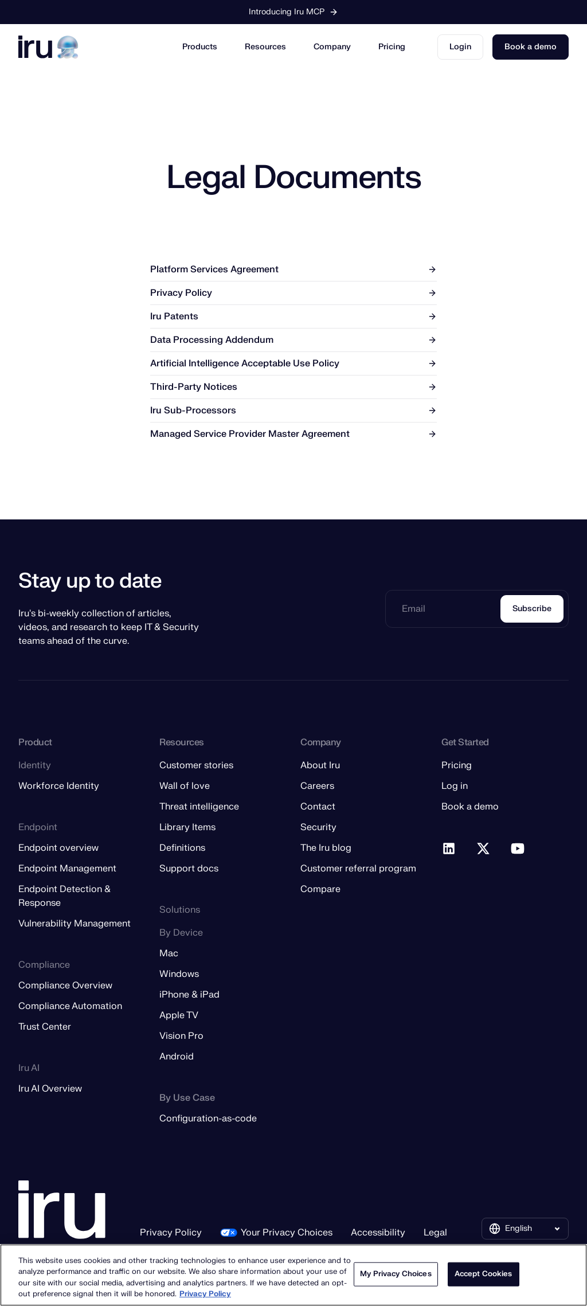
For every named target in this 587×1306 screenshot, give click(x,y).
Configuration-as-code (208, 1118)
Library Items (187, 827)
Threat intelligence (199, 806)
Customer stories (196, 765)
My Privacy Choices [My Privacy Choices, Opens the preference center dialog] (395, 1273)
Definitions (182, 848)
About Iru (320, 765)
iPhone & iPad (189, 994)
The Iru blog (325, 848)
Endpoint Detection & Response (64, 896)
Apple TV (178, 1015)
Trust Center (44, 1027)
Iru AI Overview (50, 1088)
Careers (317, 786)
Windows (179, 974)
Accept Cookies (483, 1273)
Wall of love (184, 786)
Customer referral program (358, 868)
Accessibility (378, 1232)
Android (176, 1056)
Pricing (391, 47)
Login (460, 47)
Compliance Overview (65, 985)
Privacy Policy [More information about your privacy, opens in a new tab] (205, 1294)
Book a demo (530, 47)
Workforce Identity (58, 786)
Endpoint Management (67, 868)
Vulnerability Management (74, 923)
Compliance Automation (70, 1006)
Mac (168, 953)
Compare (320, 889)
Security (318, 827)
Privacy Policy (171, 1232)
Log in (454, 786)
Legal (435, 1232)
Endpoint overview (58, 848)
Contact (317, 806)
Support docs (188, 868)
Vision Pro (181, 1036)
